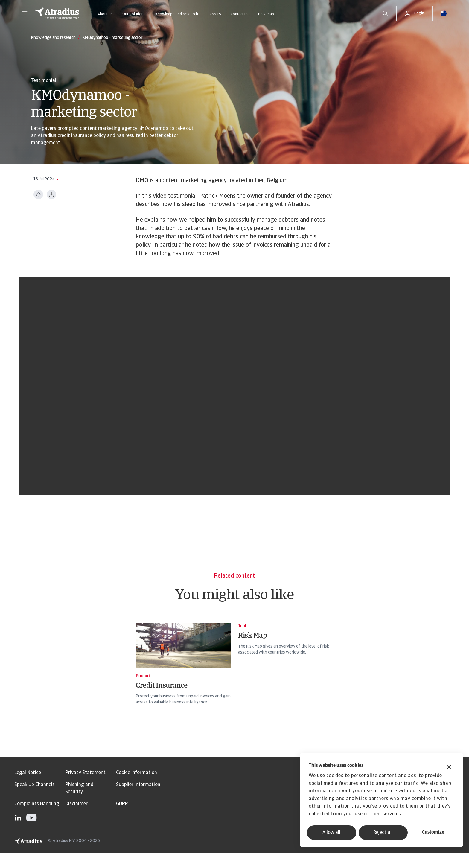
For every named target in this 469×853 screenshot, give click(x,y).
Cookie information (136, 772)
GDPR (122, 804)
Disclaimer (76, 804)
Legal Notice (27, 772)
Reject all (383, 832)
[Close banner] (449, 768)
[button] (24, 13)
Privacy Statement (85, 772)
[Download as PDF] (51, 194)
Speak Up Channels (34, 784)
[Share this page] (38, 194)
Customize (433, 832)
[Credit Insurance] (183, 676)
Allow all (331, 832)
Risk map (266, 14)
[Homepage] (57, 13)
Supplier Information (138, 784)
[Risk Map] (285, 676)
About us (105, 14)
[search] (385, 13)
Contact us (240, 14)
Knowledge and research (176, 14)
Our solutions (134, 14)
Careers (214, 14)
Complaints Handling (36, 804)
